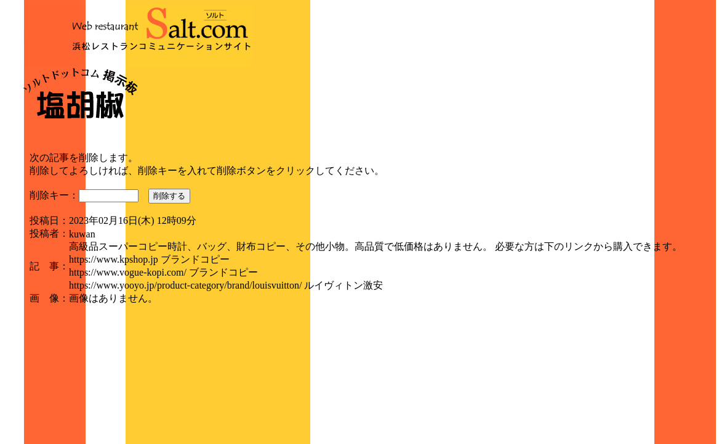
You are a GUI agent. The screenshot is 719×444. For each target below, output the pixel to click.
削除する (169, 195)
